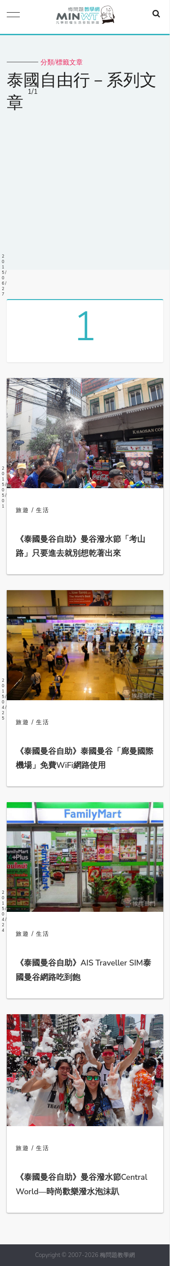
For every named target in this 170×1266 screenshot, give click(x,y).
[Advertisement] (85, 185)
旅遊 (22, 510)
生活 (42, 510)
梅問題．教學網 (85, 17)
